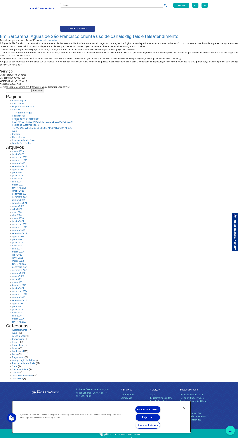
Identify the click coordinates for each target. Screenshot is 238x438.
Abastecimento (19, 316)
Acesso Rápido (19, 86)
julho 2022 (17, 241)
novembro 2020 (19, 280)
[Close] (184, 408)
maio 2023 (17, 231)
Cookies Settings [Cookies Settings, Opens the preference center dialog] (148, 425)
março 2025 (18, 171)
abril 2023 (17, 234)
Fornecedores (147, 13)
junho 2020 (17, 295)
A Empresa (126, 375)
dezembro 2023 (20, 210)
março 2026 (18, 137)
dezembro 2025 (20, 143)
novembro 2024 (19, 183)
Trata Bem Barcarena (22, 361)
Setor (14, 352)
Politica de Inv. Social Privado (26, 105)
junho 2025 (17, 161)
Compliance (126, 384)
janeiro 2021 (18, 274)
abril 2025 (17, 167)
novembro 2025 (19, 146)
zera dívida (17, 364)
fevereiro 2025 (19, 174)
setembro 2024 (19, 189)
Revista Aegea (25, 98)
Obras (15, 340)
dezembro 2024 (20, 180)
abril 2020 (17, 301)
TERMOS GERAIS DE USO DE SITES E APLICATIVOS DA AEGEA (42, 114)
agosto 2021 (18, 262)
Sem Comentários (48, 26)
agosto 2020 (18, 289)
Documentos (18, 89)
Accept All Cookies (148, 409)
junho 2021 (17, 265)
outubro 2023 (18, 216)
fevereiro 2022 (19, 250)
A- (205, 5)
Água (14, 117)
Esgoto (15, 334)
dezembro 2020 (20, 277)
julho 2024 (17, 195)
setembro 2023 (19, 219)
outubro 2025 (18, 149)
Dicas (14, 328)
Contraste (181, 5)
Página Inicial (18, 102)
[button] (12, 418)
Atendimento (18, 322)
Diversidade (17, 331)
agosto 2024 (18, 192)
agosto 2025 (18, 155)
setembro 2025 (19, 152)
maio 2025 (17, 164)
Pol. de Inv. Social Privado (192, 384)
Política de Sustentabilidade (25, 111)
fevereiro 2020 (19, 308)
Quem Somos (18, 123)
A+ (195, 5)
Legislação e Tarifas (21, 129)
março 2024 (18, 204)
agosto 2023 (18, 222)
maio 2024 (17, 198)
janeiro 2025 (18, 177)
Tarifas (15, 358)
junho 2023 (17, 228)
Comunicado (18, 325)
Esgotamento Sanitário (23, 92)
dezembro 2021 (20, 253)
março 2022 (18, 247)
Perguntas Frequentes (190, 399)
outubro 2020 (18, 283)
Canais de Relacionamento (193, 402)
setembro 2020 (19, 286)
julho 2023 (17, 225)
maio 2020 (17, 298)
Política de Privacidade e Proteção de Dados (119, 433)
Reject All (147, 417)
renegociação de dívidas (23, 346)
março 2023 (18, 238)
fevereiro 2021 (19, 271)
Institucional (18, 337)
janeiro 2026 (18, 140)
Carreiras (131, 13)
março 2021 (18, 268)
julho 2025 (17, 158)
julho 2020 (17, 292)
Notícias (118, 13)
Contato (16, 120)
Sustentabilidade (20, 355)
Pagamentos (18, 343)
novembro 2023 (19, 213)
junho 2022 (17, 244)
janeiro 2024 (18, 207)
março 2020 (18, 305)
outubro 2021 (18, 259)
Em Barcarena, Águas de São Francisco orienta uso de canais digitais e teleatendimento (89, 22)
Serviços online (190, 13)
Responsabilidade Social (23, 126)
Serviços (155, 375)
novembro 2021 (19, 256)
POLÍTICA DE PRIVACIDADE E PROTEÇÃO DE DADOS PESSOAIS (42, 108)
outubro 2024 (18, 186)
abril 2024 (17, 201)
